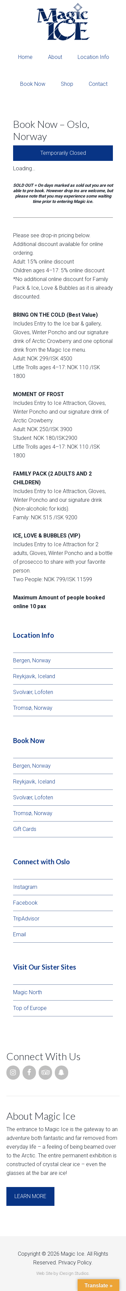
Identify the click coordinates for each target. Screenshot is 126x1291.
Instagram (25, 887)
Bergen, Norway (32, 660)
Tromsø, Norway (32, 708)
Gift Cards (24, 829)
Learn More (30, 1196)
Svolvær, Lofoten (33, 692)
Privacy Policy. (75, 1262)
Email (19, 934)
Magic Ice (63, 22)
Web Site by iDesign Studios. (63, 1273)
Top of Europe (30, 1008)
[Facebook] (29, 1073)
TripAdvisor (26, 918)
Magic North (27, 992)
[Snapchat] (61, 1073)
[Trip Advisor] (45, 1073)
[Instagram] (13, 1073)
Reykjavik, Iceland (34, 676)
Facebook (25, 903)
